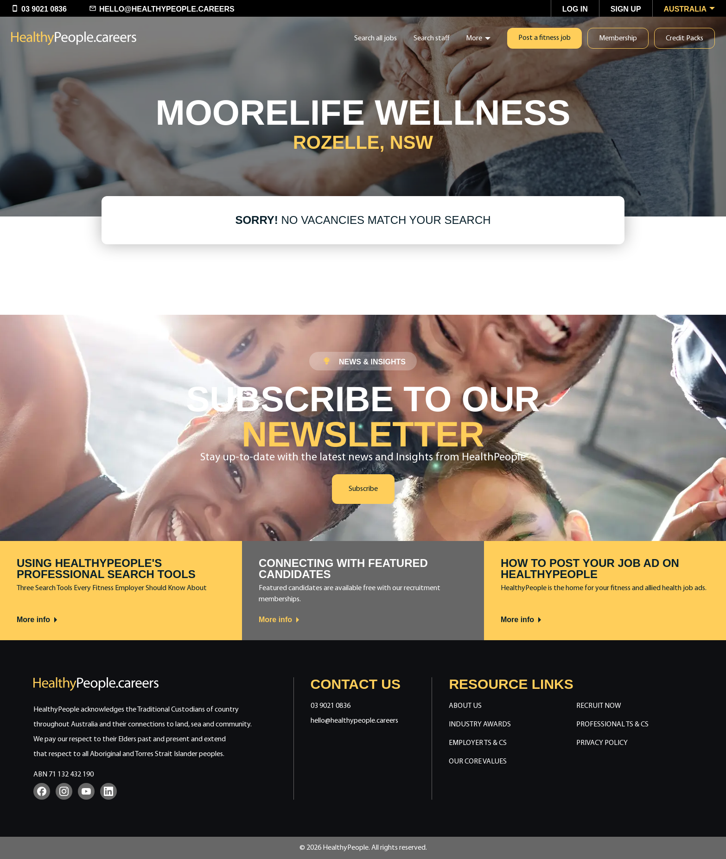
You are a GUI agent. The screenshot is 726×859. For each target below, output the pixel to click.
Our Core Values (478, 761)
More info (37, 620)
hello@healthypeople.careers (354, 721)
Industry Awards (480, 724)
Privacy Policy (602, 743)
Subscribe (363, 489)
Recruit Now (598, 706)
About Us (465, 706)
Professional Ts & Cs (612, 724)
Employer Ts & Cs (478, 743)
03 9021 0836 (330, 706)
